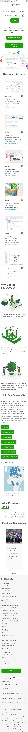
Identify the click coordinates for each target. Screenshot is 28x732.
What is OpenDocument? (9, 618)
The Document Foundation (9, 605)
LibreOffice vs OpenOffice (9, 613)
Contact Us (4, 688)
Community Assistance (8, 635)
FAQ (2, 632)
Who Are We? (5, 603)
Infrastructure (9, 452)
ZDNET (23, 515)
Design (5, 427)
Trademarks (21, 698)
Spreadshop (20, 621)
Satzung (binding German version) (11, 709)
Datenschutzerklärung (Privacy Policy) (13, 693)
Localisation (8, 432)
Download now (14, 37)
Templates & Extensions (8, 596)
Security (4, 623)
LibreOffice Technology (8, 616)
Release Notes (5, 593)
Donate (14, 20)
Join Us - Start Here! (7, 655)
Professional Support (7, 645)
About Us (14, 11)
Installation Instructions (8, 640)
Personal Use (5, 586)
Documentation (9, 442)
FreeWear (13, 621)
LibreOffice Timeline (7, 610)
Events (3, 657)
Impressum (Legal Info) (8, 698)
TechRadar (20, 517)
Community (7, 15)
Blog (16, 15)
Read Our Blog (5, 664)
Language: (6, 1)
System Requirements (8, 643)
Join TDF (18, 462)
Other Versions (6, 591)
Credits (3, 626)
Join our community (14, 45)
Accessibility (5, 648)
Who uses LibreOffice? (8, 608)
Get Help (22, 11)
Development (8, 447)
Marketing (7, 437)
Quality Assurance (10, 457)
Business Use (5, 588)
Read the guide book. (11, 107)
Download (6, 11)
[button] (23, 16)
